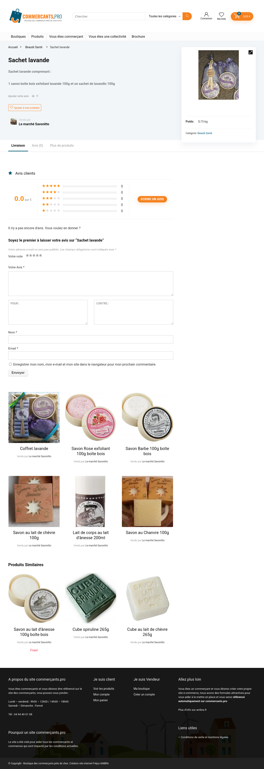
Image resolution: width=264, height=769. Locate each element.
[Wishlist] (221, 15)
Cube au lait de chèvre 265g (147, 632)
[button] (251, 52)
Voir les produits (103, 688)
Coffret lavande (34, 448)
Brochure (138, 37)
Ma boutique (141, 688)
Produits (37, 37)
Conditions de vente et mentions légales (204, 737)
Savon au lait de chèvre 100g (34, 535)
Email (13, 348)
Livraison (18, 145)
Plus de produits (62, 145)
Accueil (13, 47)
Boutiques (18, 37)
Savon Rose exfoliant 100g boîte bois (91, 451)
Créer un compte (144, 694)
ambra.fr (201, 709)
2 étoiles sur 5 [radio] (29, 255)
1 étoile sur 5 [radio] (27, 255)
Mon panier (100, 700)
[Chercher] (187, 16)
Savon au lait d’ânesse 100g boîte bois (34, 632)
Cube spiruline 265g (91, 629)
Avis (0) (37, 145)
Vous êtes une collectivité (107, 37)
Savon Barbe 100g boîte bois (147, 451)
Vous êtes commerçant (66, 37)
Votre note (15, 256)
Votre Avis (16, 267)
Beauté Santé (33, 47)
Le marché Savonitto (34, 124)
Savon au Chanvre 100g (147, 532)
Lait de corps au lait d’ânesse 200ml (91, 535)
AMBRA (104, 763)
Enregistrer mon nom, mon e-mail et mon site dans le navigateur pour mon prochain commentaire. (84, 364)
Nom (12, 332)
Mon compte (101, 694)
